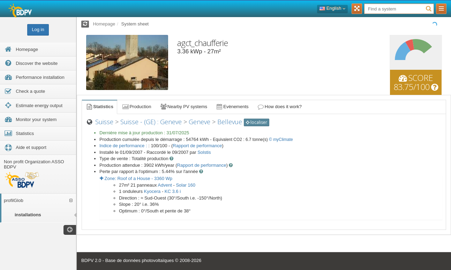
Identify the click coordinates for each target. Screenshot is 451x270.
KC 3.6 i (173, 191)
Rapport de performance (197, 145)
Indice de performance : (123, 145)
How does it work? (279, 106)
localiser (256, 122)
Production (136, 106)
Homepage (104, 24)
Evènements (232, 106)
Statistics (99, 106)
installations (28, 214)
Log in (38, 29)
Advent (165, 185)
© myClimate (281, 139)
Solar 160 (185, 185)
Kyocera (152, 191)
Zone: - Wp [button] (136, 178)
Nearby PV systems (183, 106)
